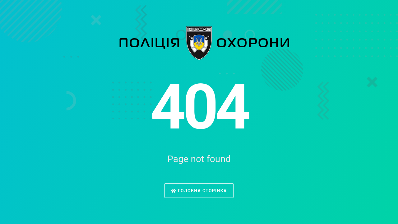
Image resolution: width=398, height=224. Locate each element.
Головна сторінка (199, 190)
